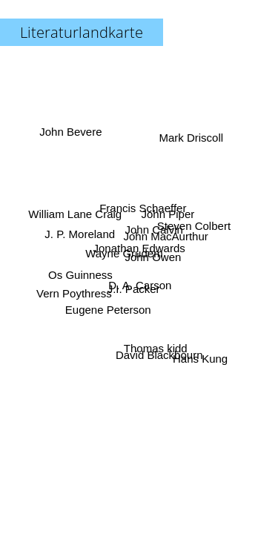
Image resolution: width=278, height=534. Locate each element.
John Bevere (70, 132)
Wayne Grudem (123, 253)
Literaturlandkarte (81, 32)
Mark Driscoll (190, 137)
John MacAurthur (164, 233)
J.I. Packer (134, 289)
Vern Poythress (74, 293)
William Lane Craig (75, 214)
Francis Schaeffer (142, 208)
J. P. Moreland (80, 234)
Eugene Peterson (107, 309)
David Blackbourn (158, 355)
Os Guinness (80, 274)
